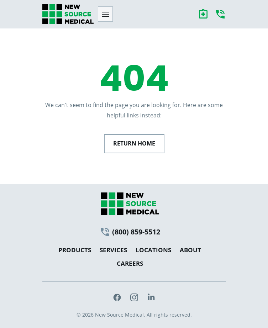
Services (113, 250)
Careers (130, 263)
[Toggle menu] (105, 14)
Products (74, 250)
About (190, 250)
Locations (153, 250)
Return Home (134, 143)
